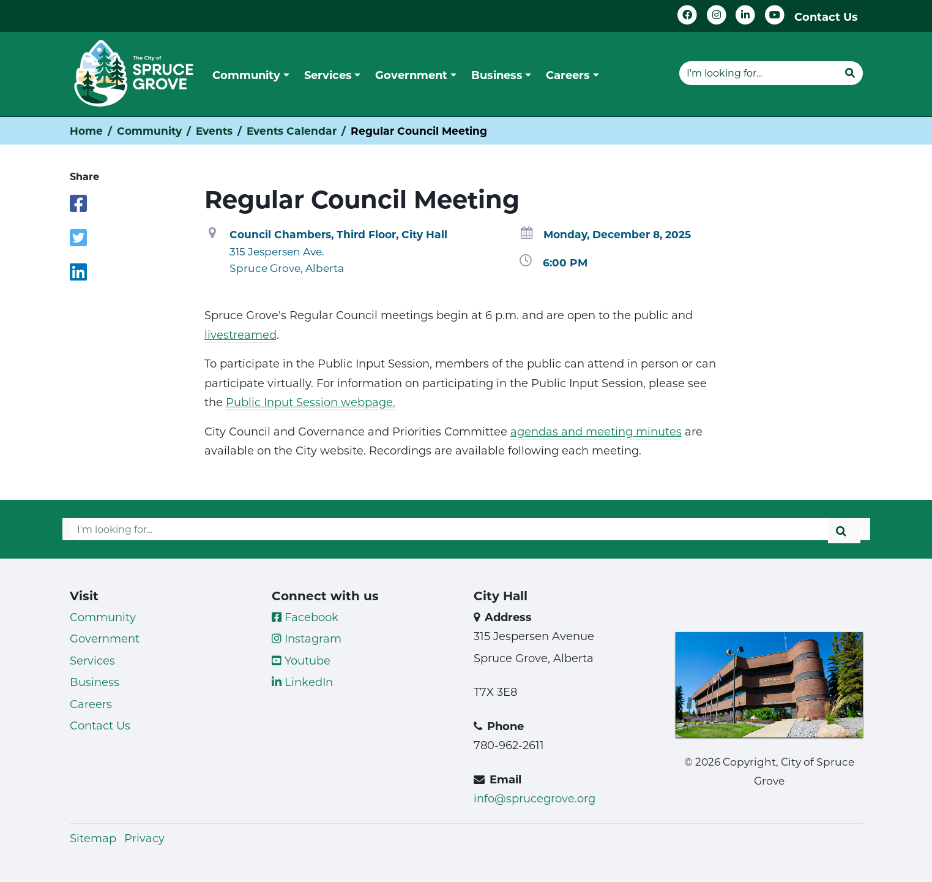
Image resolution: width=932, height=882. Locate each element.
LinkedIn (302, 681)
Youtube (301, 660)
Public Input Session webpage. (310, 401)
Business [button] (497, 74)
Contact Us (826, 16)
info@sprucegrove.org (534, 798)
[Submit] (850, 73)
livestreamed (240, 334)
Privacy (144, 838)
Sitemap (93, 838)
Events (214, 131)
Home (86, 131)
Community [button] (246, 74)
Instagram (306, 638)
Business (94, 681)
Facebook (305, 616)
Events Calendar (292, 131)
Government (105, 638)
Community (149, 131)
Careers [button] (568, 74)
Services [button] (328, 74)
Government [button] (411, 74)
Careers (91, 703)
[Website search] (758, 73)
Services (92, 660)
